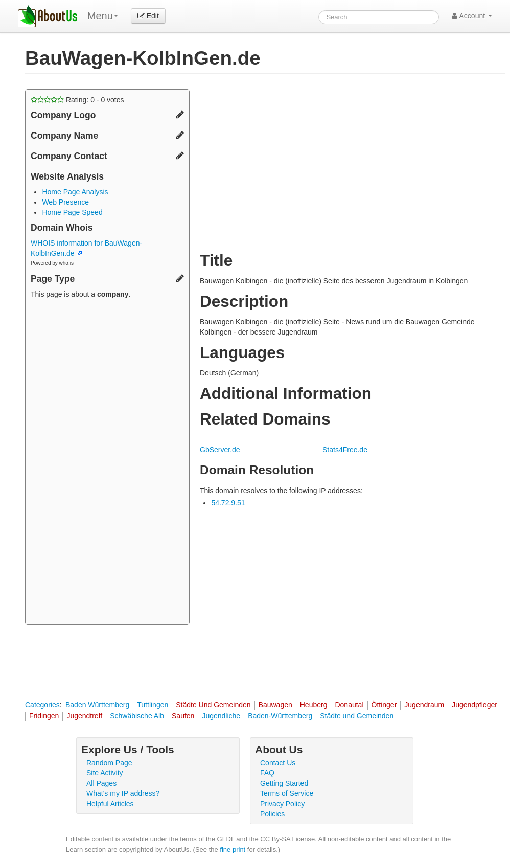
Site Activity (104, 773)
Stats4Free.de (344, 450)
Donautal (349, 705)
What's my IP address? (122, 793)
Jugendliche (221, 716)
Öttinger (384, 705)
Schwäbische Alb (137, 716)
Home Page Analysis (75, 192)
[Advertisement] (107, 462)
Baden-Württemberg (280, 716)
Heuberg (314, 705)
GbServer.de (220, 450)
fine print (232, 849)
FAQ (267, 773)
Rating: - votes (77, 100)
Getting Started (284, 783)
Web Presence (65, 202)
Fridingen (44, 716)
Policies (272, 814)
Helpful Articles (110, 804)
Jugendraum (424, 705)
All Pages (101, 783)
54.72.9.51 (228, 503)
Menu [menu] (102, 15)
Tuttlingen (152, 705)
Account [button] (472, 16)
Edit (148, 16)
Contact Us (277, 763)
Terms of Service (286, 793)
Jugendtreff (84, 716)
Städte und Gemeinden (356, 716)
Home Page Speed (72, 212)
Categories (42, 705)
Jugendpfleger (474, 705)
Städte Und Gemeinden (213, 705)
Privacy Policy (282, 804)
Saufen (183, 716)
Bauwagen (275, 705)
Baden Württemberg (97, 705)
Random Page (109, 763)
